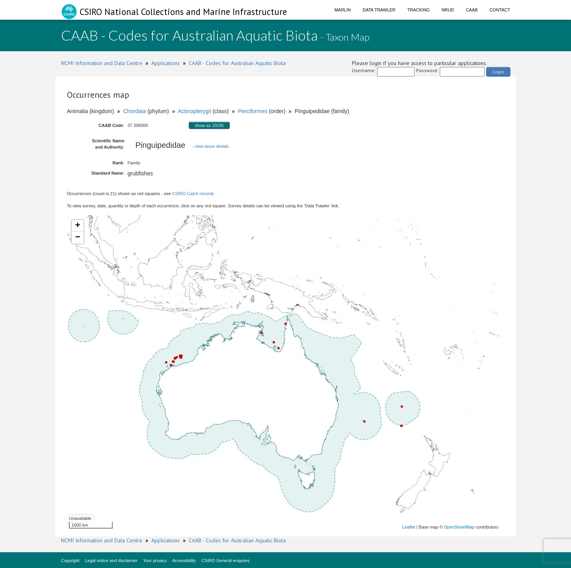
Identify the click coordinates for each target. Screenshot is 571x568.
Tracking (418, 9)
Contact (499, 9)
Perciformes (253, 111)
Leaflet (408, 527)
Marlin (343, 9)
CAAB (472, 9)
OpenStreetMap (459, 527)
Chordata (134, 111)
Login (498, 71)
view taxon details (212, 146)
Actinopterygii (194, 111)
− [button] (77, 238)
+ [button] (77, 226)
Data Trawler (379, 9)
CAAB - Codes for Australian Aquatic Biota (237, 63)
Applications (165, 63)
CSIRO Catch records (193, 193)
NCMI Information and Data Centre (101, 63)
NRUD (447, 9)
